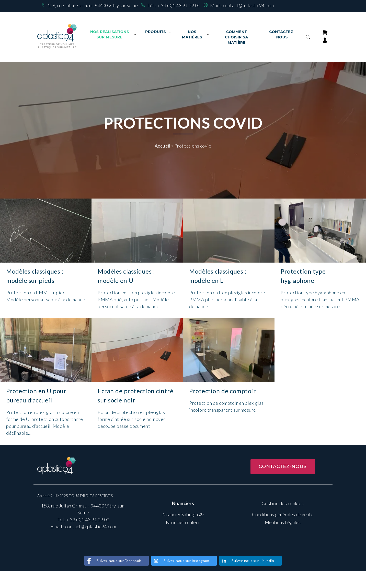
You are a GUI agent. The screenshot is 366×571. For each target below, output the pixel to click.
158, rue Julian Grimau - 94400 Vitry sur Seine (93, 5)
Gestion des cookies (283, 503)
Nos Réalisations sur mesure (109, 34)
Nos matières (192, 34)
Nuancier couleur (183, 522)
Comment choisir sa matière (236, 37)
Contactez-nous (281, 34)
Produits (155, 31)
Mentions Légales (283, 522)
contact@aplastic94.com (248, 5)
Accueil (162, 146)
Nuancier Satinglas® (183, 514)
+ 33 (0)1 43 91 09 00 (178, 5)
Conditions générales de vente (283, 514)
